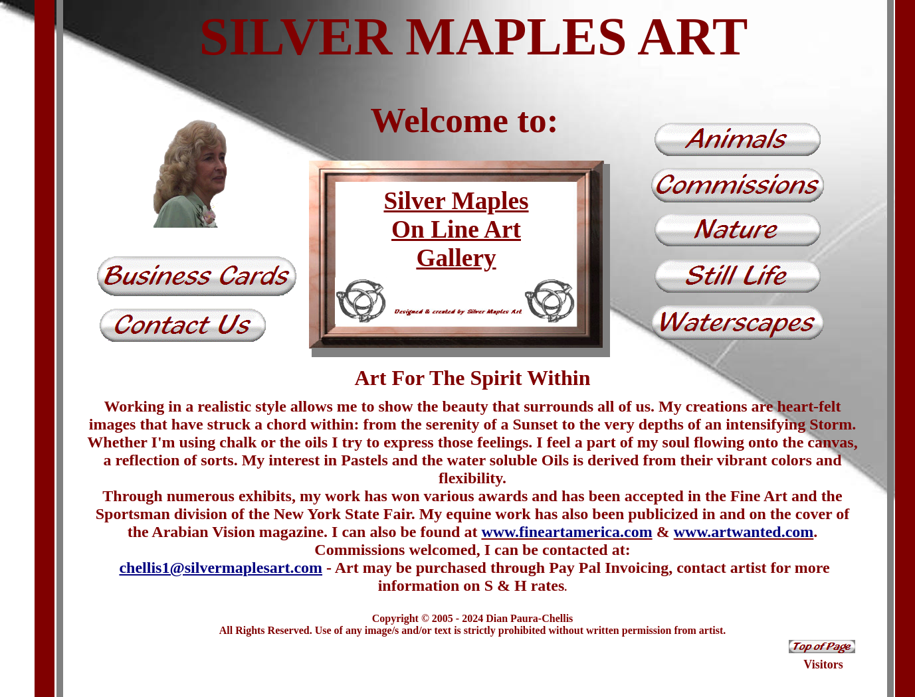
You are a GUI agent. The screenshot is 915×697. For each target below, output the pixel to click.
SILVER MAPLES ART (473, 36)
